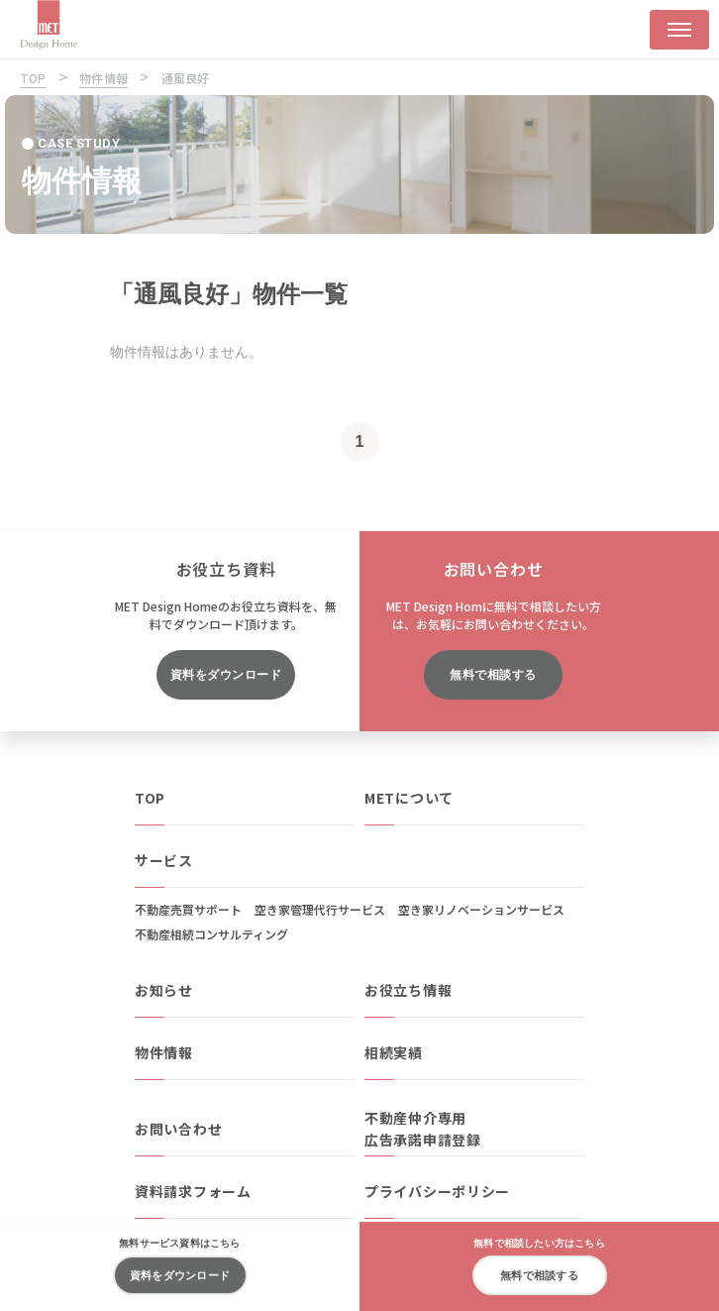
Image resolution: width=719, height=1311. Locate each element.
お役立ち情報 (408, 990)
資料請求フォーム (193, 1191)
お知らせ (164, 990)
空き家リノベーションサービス (481, 909)
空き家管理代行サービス (320, 909)
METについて (409, 798)
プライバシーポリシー (437, 1191)
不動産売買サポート (188, 909)
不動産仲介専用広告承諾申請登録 (422, 1128)
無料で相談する (493, 675)
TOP (150, 798)
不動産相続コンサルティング (211, 934)
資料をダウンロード (225, 675)
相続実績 (393, 1052)
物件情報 (164, 1052)
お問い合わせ (178, 1129)
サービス (164, 860)
